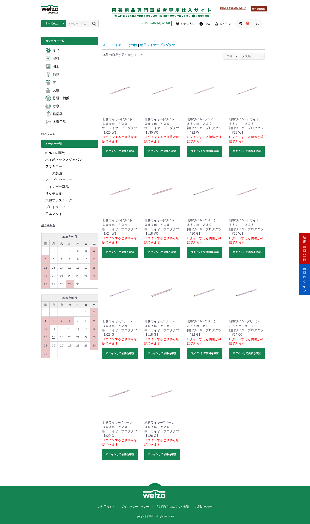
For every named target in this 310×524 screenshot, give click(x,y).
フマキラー (53, 166)
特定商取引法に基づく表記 (172, 506)
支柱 (52, 90)
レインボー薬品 (57, 187)
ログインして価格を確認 (120, 151)
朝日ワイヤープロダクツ (157, 45)
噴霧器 (54, 114)
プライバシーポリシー (135, 506)
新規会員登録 (304, 245)
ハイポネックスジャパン (63, 160)
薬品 (52, 51)
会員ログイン (304, 278)
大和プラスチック (58, 200)
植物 (52, 74)
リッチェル (53, 193)
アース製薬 (53, 173)
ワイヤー (118, 45)
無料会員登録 (258, 9)
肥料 (52, 59)
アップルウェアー (58, 180)
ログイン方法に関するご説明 (156, 23)
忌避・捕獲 (57, 98)
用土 (52, 67)
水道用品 (55, 122)
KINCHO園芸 (55, 153)
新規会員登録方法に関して (233, 8)
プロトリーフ (55, 207)
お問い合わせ (203, 506)
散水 (52, 106)
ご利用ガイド (106, 506)
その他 (132, 45)
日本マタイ (53, 214)
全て (105, 45)
